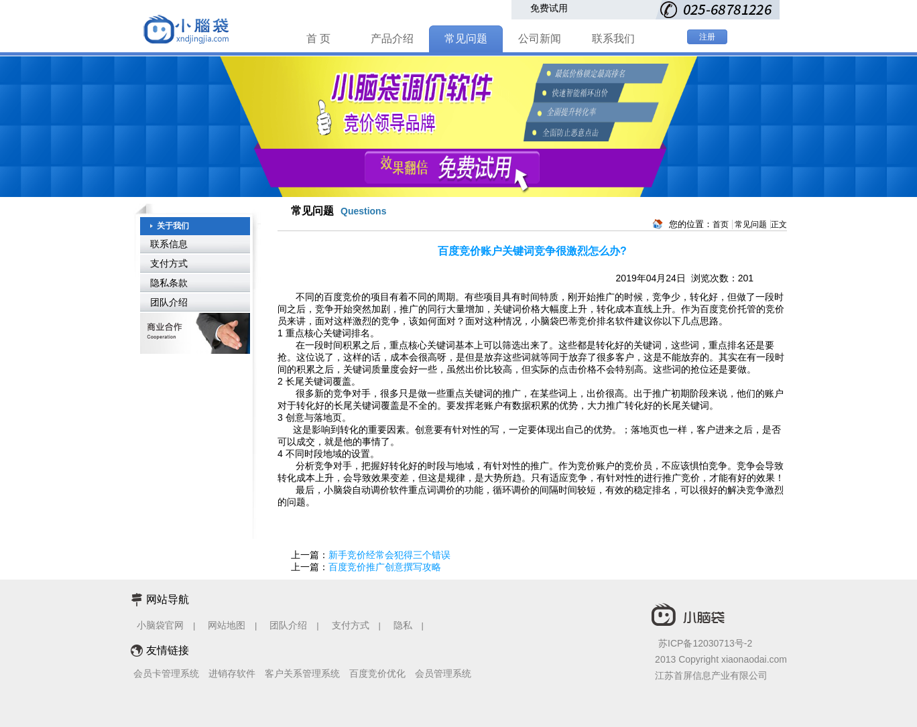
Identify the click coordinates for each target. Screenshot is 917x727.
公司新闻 (539, 38)
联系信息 (169, 244)
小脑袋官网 (160, 625)
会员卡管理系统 (166, 673)
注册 (707, 37)
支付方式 (169, 263)
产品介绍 (392, 38)
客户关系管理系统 (302, 673)
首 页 (318, 38)
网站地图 (226, 625)
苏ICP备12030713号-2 (705, 643)
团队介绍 (169, 302)
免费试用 (549, 8)
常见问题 (465, 38)
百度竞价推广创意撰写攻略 (384, 566)
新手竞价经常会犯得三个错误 (389, 554)
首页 (721, 224)
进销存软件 (231, 673)
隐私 (404, 625)
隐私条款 (169, 282)
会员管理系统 (443, 673)
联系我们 (613, 38)
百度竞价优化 (377, 673)
